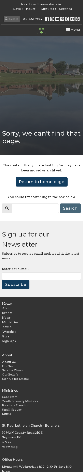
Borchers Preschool (16, 405)
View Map (10, 447)
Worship (9, 332)
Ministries (10, 322)
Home (7, 303)
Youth (7, 327)
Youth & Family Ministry (20, 401)
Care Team (9, 396)
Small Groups (12, 409)
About (7, 308)
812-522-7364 (32, 18)
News (6, 318)
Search (70, 208)
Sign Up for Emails (15, 378)
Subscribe (15, 284)
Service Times (12, 370)
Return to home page (41, 181)
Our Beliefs (10, 374)
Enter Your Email (15, 269)
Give (5, 336)
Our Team (9, 366)
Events (7, 313)
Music (6, 413)
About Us (9, 361)
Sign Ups (9, 341)
